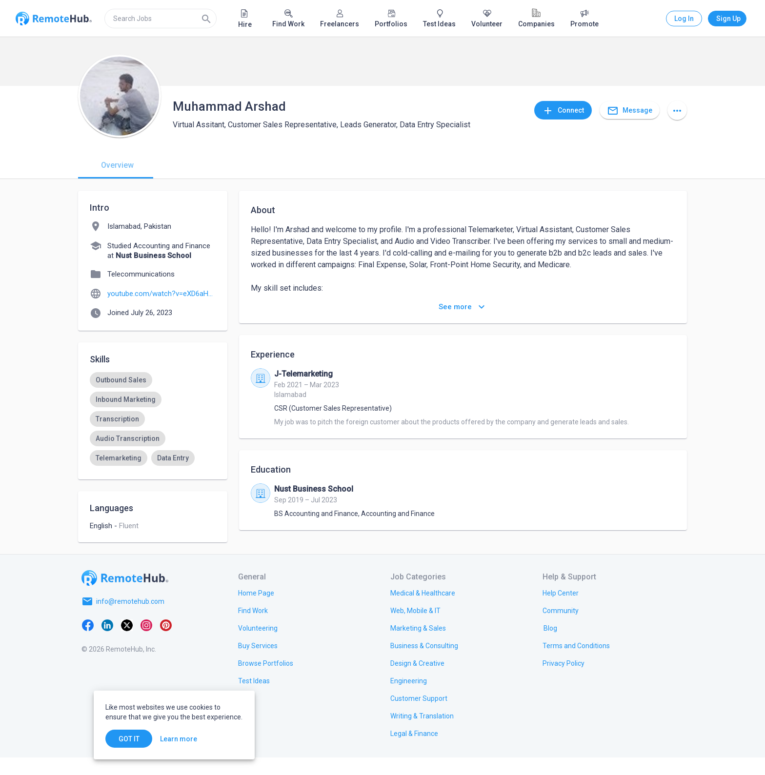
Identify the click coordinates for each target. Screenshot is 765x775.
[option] (121, 380)
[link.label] (560, 610)
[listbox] (153, 448)
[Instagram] (146, 642)
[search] (160, 18)
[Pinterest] (166, 642)
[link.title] (256, 610)
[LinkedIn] (107, 642)
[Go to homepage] (124, 595)
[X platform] (127, 642)
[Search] (206, 18)
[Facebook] (88, 642)
